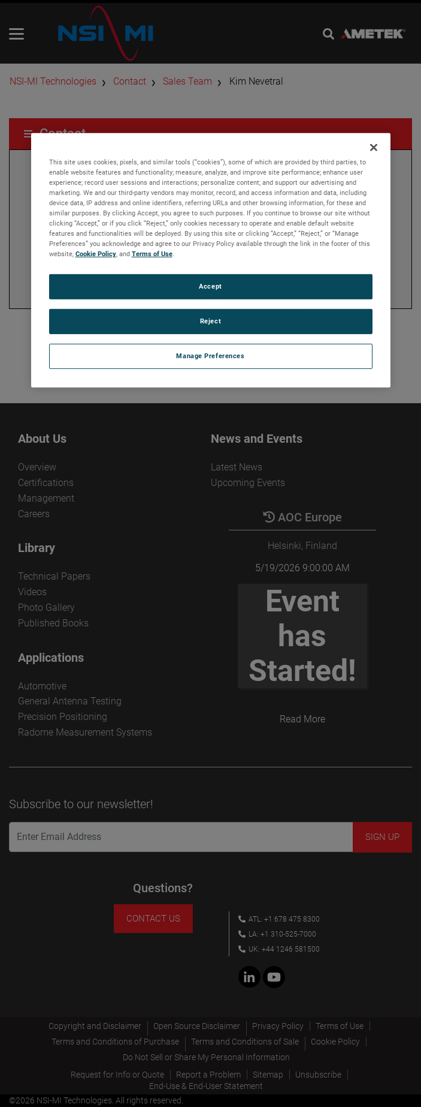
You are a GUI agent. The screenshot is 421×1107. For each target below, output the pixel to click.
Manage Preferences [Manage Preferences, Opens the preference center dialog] (210, 356)
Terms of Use (152, 254)
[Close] (374, 147)
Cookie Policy (95, 254)
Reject (210, 321)
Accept (210, 286)
